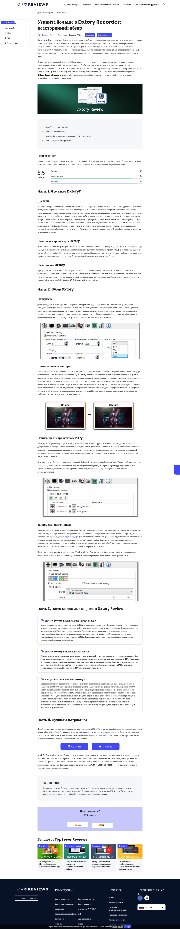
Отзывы (87, 4)
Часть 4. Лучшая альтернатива (58, 140)
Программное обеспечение (107, 4)
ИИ (79, 912)
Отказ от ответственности (120, 923)
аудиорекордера (71, 536)
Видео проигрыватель (64, 902)
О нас (111, 895)
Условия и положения (118, 913)
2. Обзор (8, 33)
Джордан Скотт (48, 35)
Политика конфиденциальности (118, 907)
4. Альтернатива (11, 43)
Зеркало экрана (84, 917)
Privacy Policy (117, 927)
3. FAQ (7, 38)
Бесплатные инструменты (147, 4)
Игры (80, 922)
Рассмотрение (48, 12)
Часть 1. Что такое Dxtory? (56, 127)
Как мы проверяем (116, 918)
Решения (127, 4)
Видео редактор (84, 902)
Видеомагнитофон (104, 35)
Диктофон (90, 35)
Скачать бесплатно (26, 896)
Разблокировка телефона (65, 912)
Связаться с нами (116, 900)
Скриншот (96, 845)
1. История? (9, 28)
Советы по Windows (87, 907)
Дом (39, 12)
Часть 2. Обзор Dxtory (54, 131)
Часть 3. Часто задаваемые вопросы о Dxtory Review (68, 136)
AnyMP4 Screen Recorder (99, 735)
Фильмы (58, 922)
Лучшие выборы (71, 4)
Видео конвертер (62, 897)
